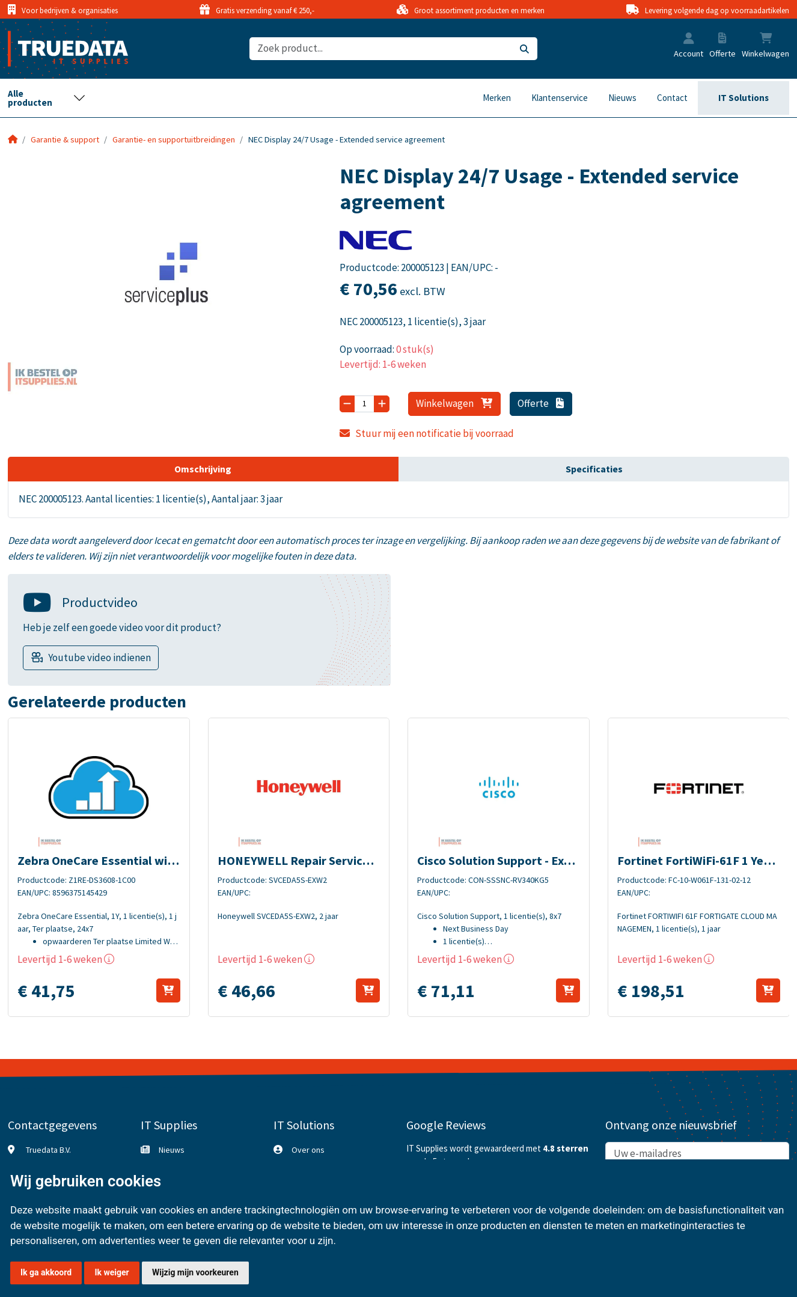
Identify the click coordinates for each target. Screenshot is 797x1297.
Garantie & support (65, 139)
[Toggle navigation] (47, 98)
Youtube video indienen (99, 657)
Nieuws (622, 97)
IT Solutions (743, 97)
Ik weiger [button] (111, 1272)
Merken (497, 97)
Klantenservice (559, 97)
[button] (689, 39)
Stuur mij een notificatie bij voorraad (427, 433)
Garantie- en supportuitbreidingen (173, 139)
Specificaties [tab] (594, 469)
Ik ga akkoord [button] (46, 1272)
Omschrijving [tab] (202, 469)
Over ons (308, 1149)
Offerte (541, 403)
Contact (672, 97)
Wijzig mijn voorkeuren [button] (195, 1272)
